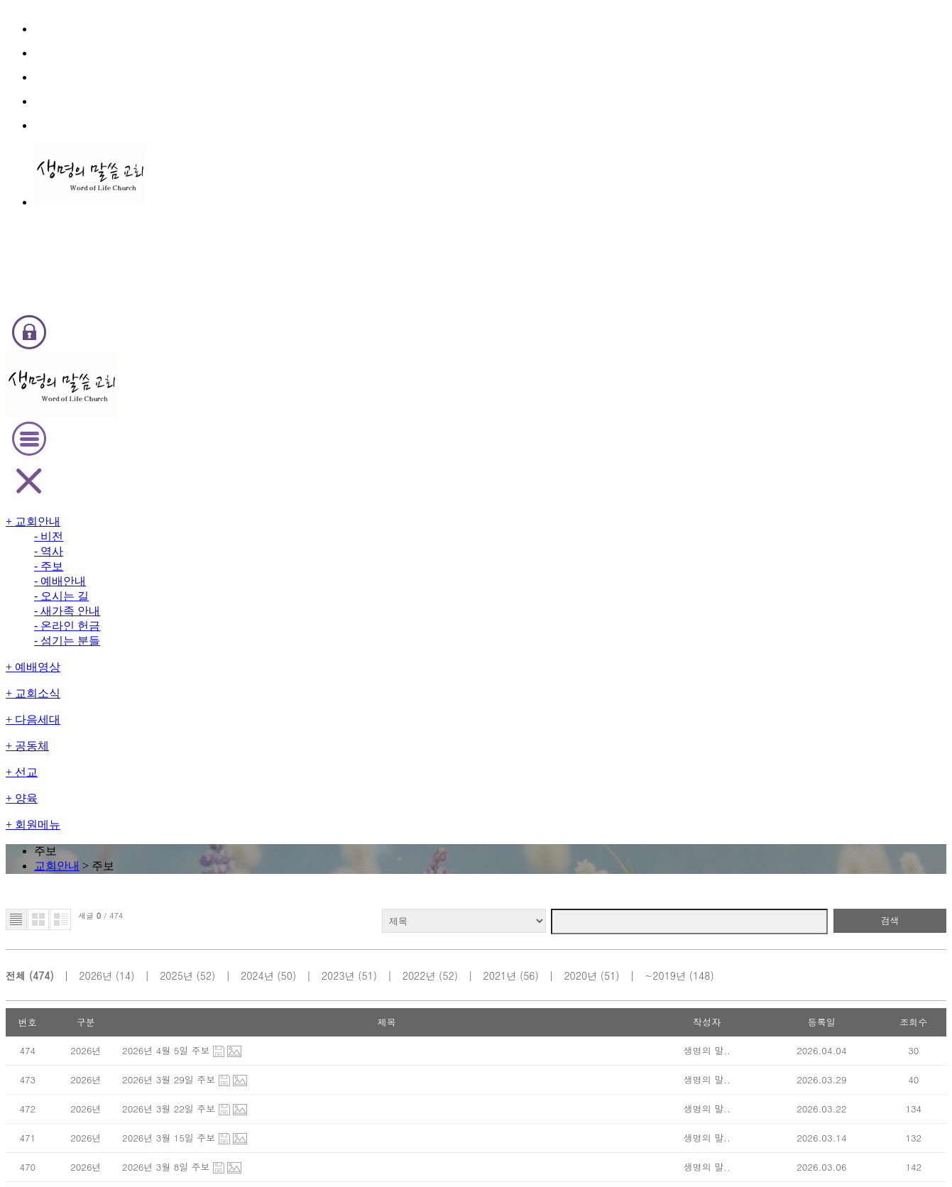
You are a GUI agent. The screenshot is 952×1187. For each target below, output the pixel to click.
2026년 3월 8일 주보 (254, 504)
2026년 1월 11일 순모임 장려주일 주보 (289, 743)
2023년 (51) (440, 319)
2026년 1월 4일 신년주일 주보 (272, 772)
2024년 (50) (365, 319)
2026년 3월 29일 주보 (257, 415)
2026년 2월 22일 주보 (257, 564)
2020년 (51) (666, 319)
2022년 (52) (515, 319)
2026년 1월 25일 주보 (257, 683)
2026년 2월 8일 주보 (254, 623)
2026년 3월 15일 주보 (257, 474)
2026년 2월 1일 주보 (254, 653)
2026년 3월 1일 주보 (254, 534)
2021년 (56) (591, 319)
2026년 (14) (214, 319)
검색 (788, 282)
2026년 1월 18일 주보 (257, 713)
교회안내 (463, 173)
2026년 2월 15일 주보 (257, 594)
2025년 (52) (290, 319)
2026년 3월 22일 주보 (257, 444)
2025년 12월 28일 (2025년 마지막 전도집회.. (304, 802)
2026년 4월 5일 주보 (254, 385)
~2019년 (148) (747, 319)
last (571, 837)
